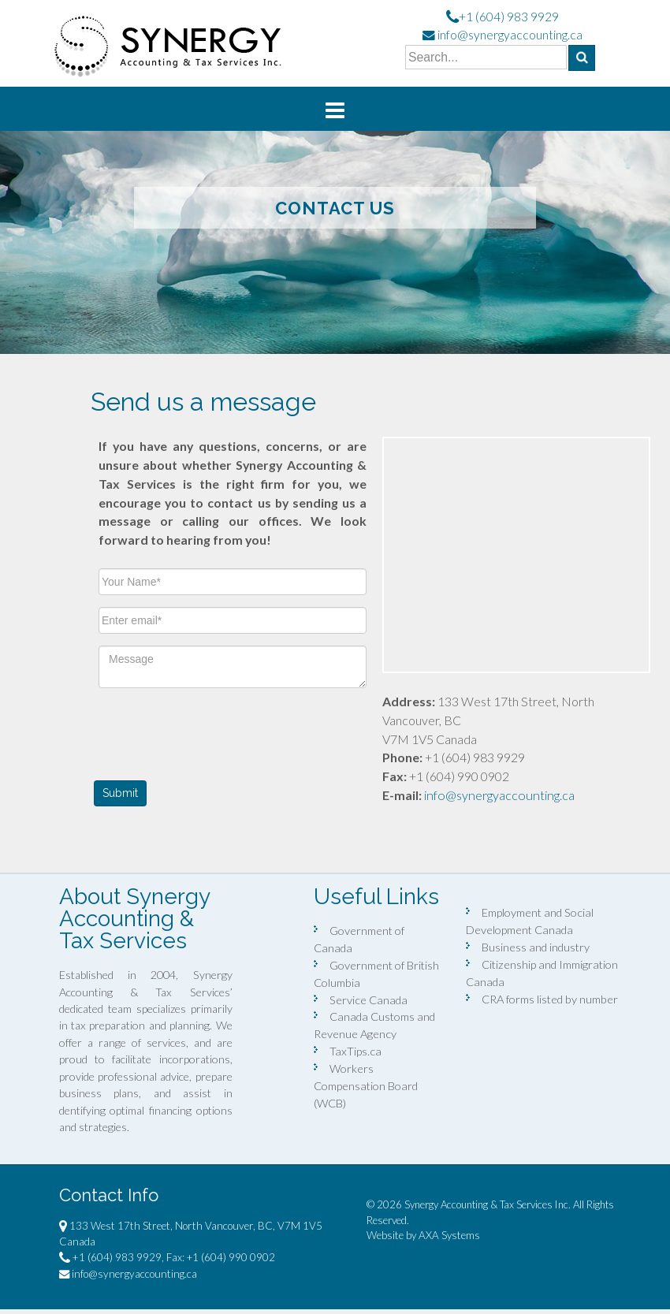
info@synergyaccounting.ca (510, 35)
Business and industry (536, 947)
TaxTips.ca (355, 1051)
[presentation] (218, 730)
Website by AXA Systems (423, 1235)
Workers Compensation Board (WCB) (366, 1086)
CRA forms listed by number (550, 999)
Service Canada (368, 1000)
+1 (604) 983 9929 (509, 16)
